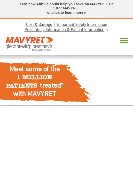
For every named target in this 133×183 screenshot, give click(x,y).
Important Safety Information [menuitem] (82, 24)
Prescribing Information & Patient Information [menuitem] (64, 29)
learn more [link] (74, 12)
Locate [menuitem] (111, 40)
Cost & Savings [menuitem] (39, 24)
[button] (124, 41)
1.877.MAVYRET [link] (66, 8)
